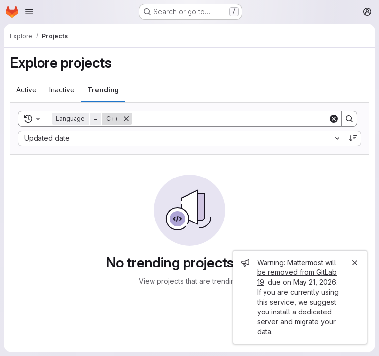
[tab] (26, 90)
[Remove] (126, 119)
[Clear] (334, 119)
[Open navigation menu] (29, 12)
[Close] (355, 262)
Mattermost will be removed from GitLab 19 (297, 272)
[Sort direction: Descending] (353, 138)
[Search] (230, 119)
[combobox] (181, 138)
